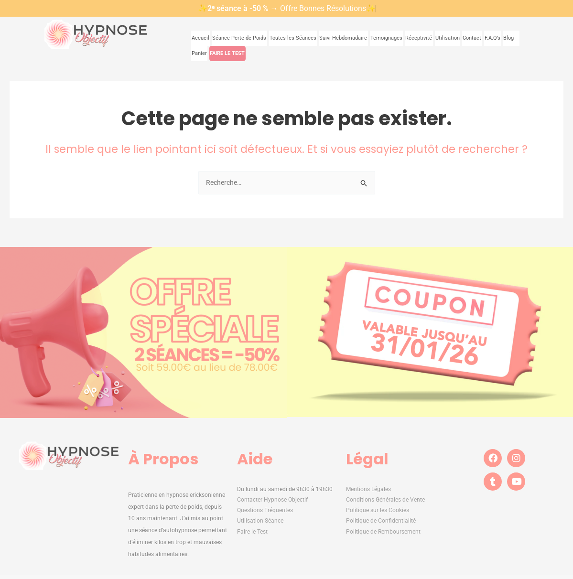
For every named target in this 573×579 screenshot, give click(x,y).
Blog (486, 37)
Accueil (201, 37)
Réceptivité (397, 37)
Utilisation (424, 37)
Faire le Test (253, 532)
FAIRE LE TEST (208, 52)
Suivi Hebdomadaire (328, 37)
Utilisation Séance (260, 521)
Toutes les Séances (284, 37)
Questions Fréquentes (265, 511)
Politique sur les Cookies (377, 511)
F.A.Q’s (469, 37)
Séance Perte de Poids (236, 37)
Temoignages (367, 37)
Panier (508, 37)
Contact (448, 37)
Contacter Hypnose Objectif (272, 500)
